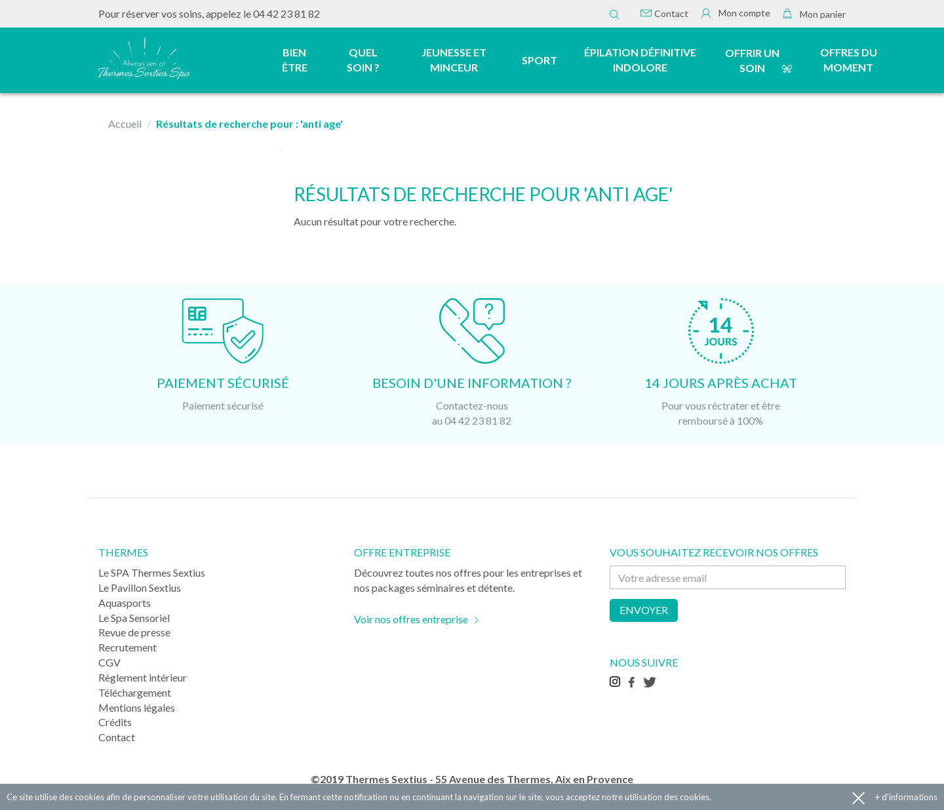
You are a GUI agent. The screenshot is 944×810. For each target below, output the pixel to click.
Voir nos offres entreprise (411, 619)
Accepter (858, 797)
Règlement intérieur (142, 677)
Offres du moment (848, 59)
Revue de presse (134, 632)
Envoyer (644, 610)
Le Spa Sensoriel (134, 617)
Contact (664, 13)
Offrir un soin (752, 60)
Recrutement (127, 647)
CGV (109, 662)
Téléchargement (134, 692)
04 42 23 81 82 (286, 13)
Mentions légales (136, 707)
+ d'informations (906, 797)
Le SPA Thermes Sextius (151, 572)
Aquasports (124, 602)
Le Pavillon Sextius (139, 587)
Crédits (115, 722)
